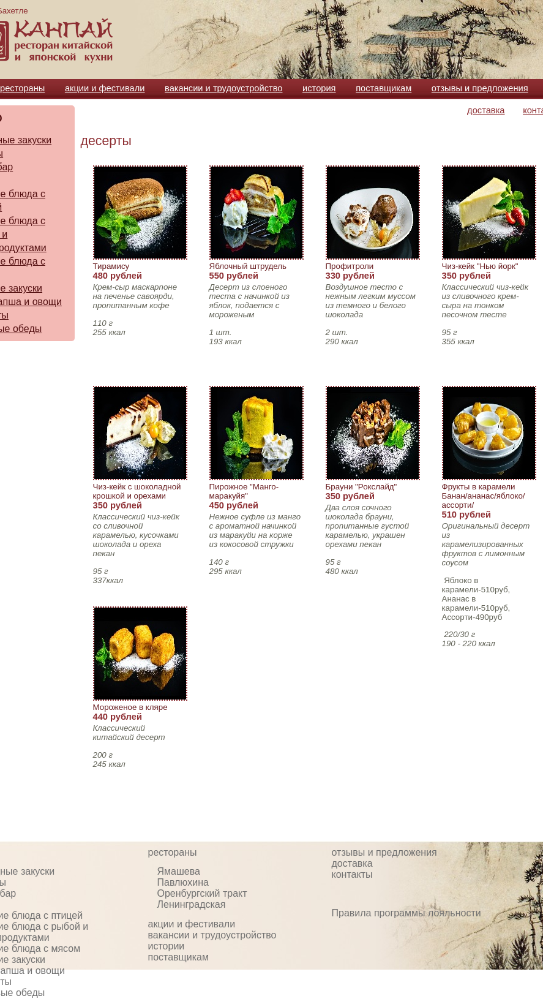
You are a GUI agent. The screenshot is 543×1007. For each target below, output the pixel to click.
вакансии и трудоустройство (223, 88)
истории (166, 946)
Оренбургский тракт (202, 893)
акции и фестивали (105, 88)
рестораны (22, 88)
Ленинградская (191, 904)
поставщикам (383, 88)
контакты (352, 874)
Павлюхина (183, 882)
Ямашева (178, 871)
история (319, 88)
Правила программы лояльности (406, 913)
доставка (485, 110)
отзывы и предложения (480, 88)
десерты (106, 141)
